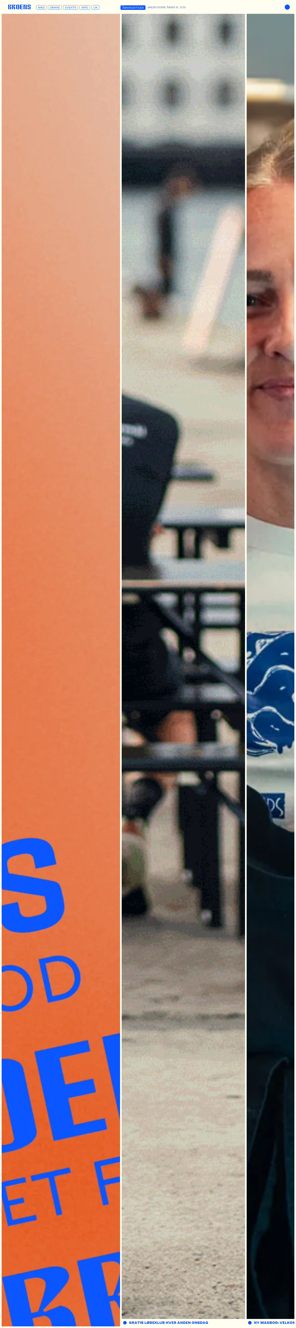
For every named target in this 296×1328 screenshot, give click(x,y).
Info (84, 7)
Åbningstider (133, 7)
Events (70, 7)
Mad (41, 7)
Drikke (55, 7)
